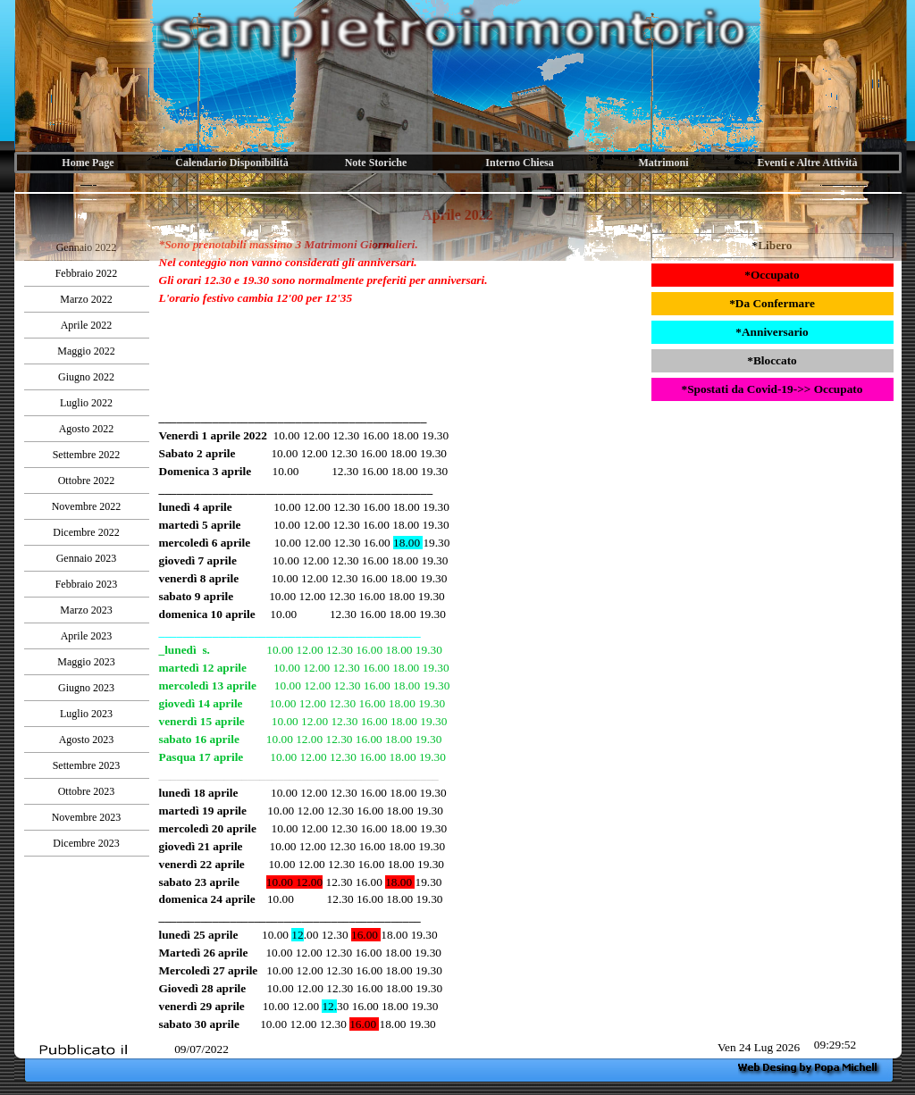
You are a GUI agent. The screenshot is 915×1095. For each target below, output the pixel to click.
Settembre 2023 (87, 765)
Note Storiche (376, 162)
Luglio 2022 (86, 403)
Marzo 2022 (86, 299)
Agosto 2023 (86, 739)
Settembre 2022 (87, 454)
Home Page (87, 162)
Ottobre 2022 (86, 480)
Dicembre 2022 (86, 532)
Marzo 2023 (86, 610)
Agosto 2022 (86, 428)
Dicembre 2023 (86, 843)
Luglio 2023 (86, 713)
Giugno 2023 (86, 687)
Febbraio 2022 (86, 273)
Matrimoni (664, 162)
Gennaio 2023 (86, 558)
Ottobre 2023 (86, 791)
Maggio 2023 (85, 662)
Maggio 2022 (85, 351)
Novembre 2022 (87, 506)
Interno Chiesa (519, 162)
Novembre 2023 (87, 817)
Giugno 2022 (86, 377)
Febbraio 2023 (86, 584)
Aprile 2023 (87, 636)
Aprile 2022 (87, 325)
